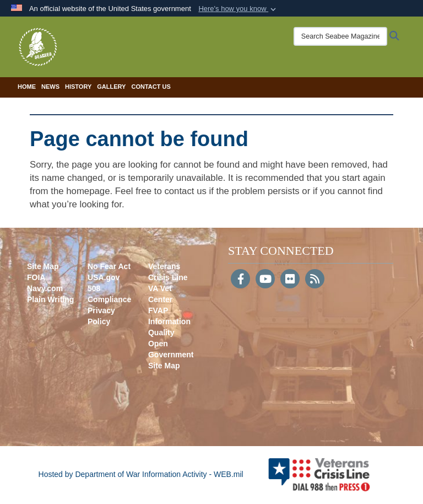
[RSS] (314, 280)
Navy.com (45, 288)
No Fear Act (109, 266)
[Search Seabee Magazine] (340, 36)
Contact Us (150, 86)
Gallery (111, 86)
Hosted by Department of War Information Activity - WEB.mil (141, 474)
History (78, 86)
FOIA (36, 277)
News (50, 86)
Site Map (43, 266)
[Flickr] (290, 280)
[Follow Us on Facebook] (240, 280)
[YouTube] (265, 280)
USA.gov (104, 277)
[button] (238, 8)
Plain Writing (50, 299)
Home (27, 86)
